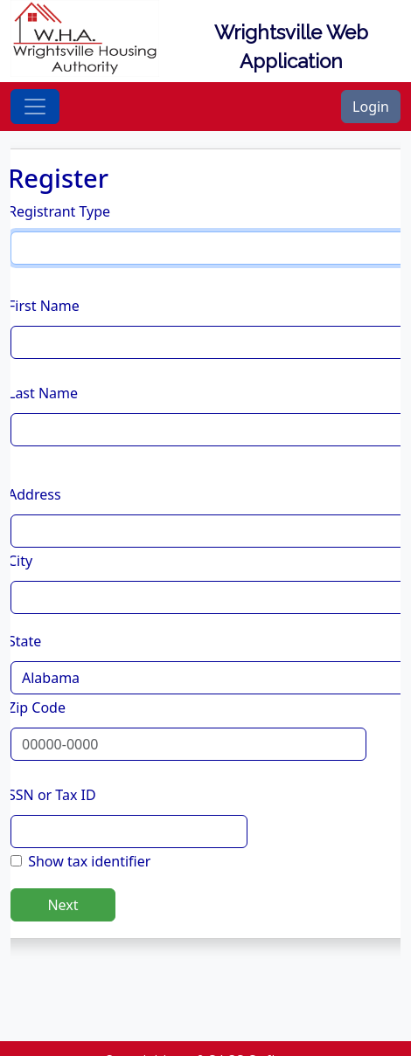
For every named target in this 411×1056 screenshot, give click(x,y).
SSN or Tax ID (52, 794)
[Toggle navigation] (34, 106)
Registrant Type (59, 211)
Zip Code (37, 707)
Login (370, 106)
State (24, 641)
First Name (44, 305)
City (20, 560)
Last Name (43, 393)
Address (34, 494)
